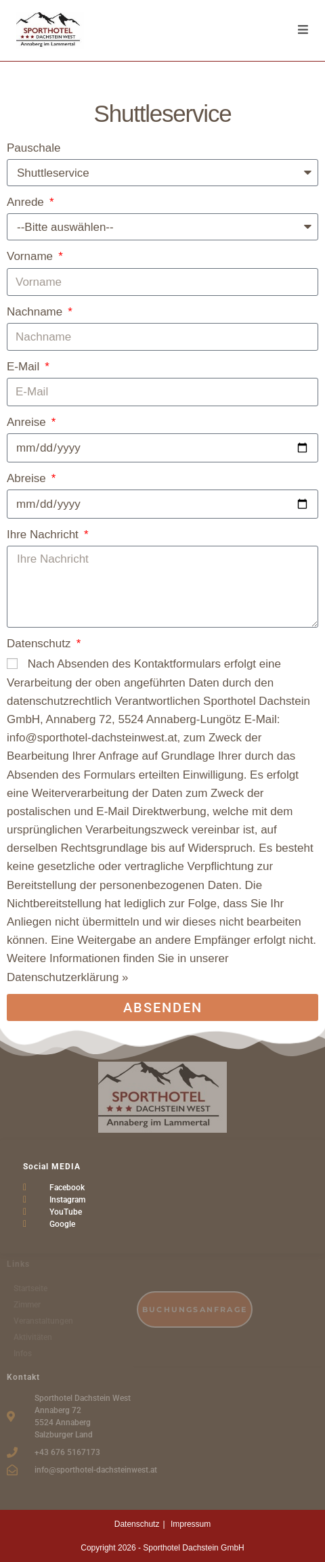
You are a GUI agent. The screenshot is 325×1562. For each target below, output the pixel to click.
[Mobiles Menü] (303, 30)
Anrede (27, 202)
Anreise (28, 422)
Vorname (31, 256)
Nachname (36, 311)
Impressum (191, 1524)
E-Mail (25, 366)
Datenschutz (40, 643)
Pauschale (33, 148)
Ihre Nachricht (44, 534)
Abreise (28, 478)
